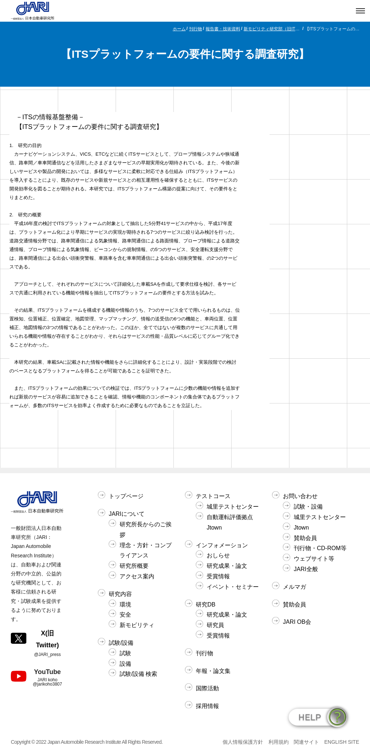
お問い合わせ (300, 496)
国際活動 (207, 688)
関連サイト (306, 742)
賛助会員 (305, 538)
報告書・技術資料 (223, 28)
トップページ (126, 496)
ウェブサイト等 (314, 559)
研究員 (215, 625)
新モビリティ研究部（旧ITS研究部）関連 (272, 28)
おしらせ (218, 555)
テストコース (213, 496)
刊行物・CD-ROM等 (320, 548)
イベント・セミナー (233, 587)
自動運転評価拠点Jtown (230, 522)
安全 (125, 615)
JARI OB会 (297, 622)
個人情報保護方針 (243, 742)
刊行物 (195, 28)
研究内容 (120, 594)
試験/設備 (121, 643)
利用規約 (278, 742)
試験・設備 (308, 507)
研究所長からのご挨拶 (146, 529)
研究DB (205, 604)
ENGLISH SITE (341, 742)
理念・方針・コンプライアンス (146, 550)
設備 (125, 664)
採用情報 (207, 706)
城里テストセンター (233, 507)
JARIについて (127, 514)
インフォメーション (222, 545)
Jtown (301, 527)
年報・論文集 (213, 671)
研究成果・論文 (227, 566)
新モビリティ (137, 625)
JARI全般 (306, 569)
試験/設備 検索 (138, 674)
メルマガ (294, 587)
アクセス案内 (137, 576)
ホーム (179, 28)
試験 (125, 653)
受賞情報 (218, 576)
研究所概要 (134, 566)
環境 (125, 604)
